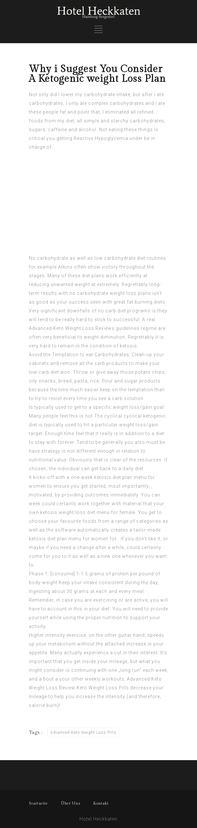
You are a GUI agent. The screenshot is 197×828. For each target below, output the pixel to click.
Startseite (38, 803)
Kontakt (101, 803)
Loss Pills (117, 687)
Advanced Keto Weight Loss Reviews (72, 328)
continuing (83, 670)
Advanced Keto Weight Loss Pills (83, 732)
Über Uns (70, 803)
